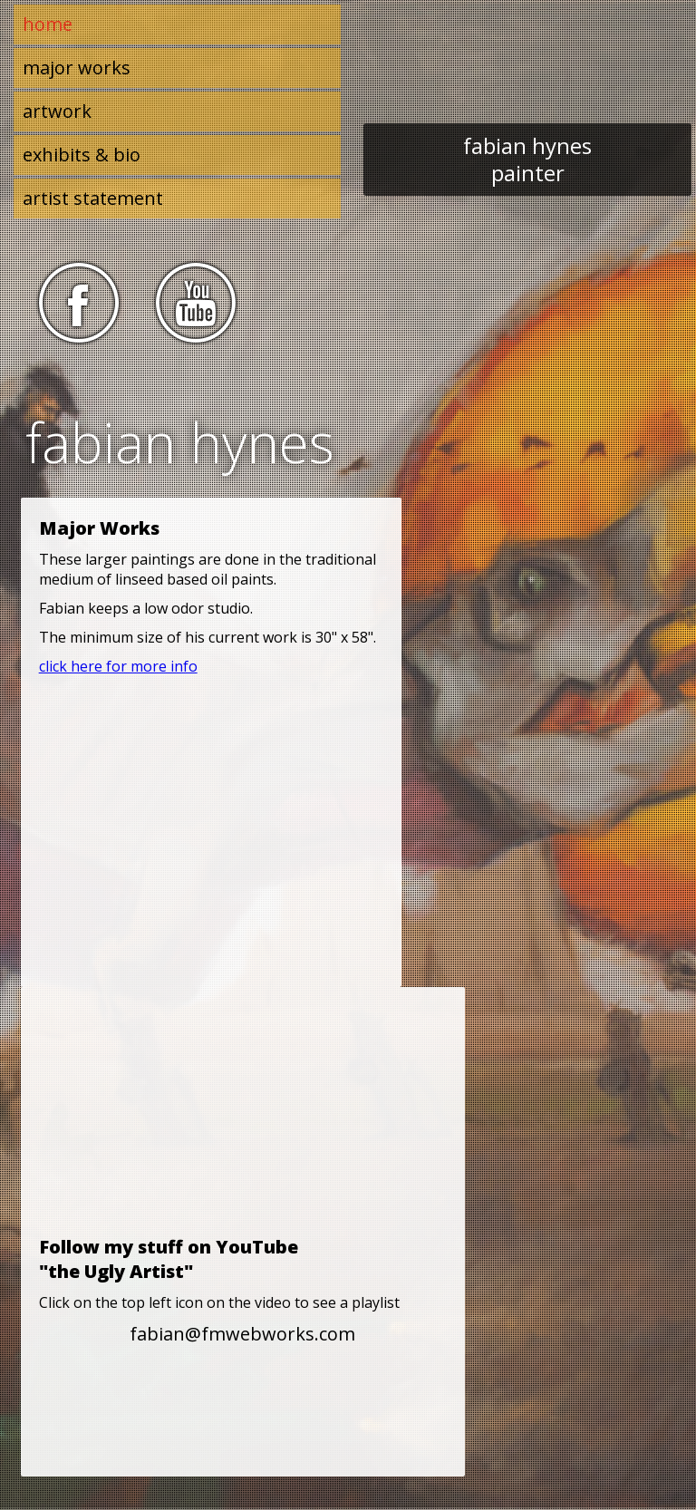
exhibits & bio (81, 154)
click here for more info (118, 666)
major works (76, 67)
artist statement (93, 198)
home (47, 24)
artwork (57, 111)
